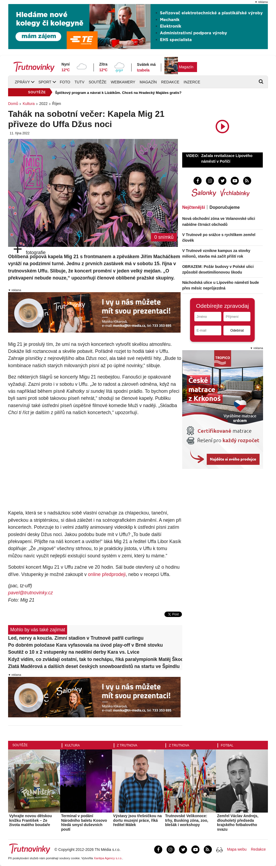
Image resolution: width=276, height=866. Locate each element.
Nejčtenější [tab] (193, 207)
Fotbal (227, 745)
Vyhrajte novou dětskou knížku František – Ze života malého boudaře (30, 820)
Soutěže (97, 82)
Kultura (28, 103)
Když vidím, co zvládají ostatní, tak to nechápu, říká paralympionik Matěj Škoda (95, 659)
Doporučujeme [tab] (224, 207)
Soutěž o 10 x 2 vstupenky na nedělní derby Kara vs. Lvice (73, 652)
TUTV (79, 82)
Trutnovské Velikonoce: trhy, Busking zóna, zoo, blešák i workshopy (186, 820)
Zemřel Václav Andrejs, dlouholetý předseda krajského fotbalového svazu (237, 822)
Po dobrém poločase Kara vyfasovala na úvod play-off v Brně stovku (85, 645)
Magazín (186, 67)
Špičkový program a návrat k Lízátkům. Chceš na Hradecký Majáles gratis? (118, 93)
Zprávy (22, 82)
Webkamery (123, 82)
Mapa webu (236, 849)
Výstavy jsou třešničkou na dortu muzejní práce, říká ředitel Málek (137, 820)
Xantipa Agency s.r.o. (108, 858)
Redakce (170, 82)
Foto (65, 82)
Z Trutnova (127, 745)
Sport (44, 82)
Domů (13, 103)
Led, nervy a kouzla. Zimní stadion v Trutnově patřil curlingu (76, 638)
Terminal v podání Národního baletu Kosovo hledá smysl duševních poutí (84, 822)
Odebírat (237, 330)
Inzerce (192, 82)
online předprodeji (107, 574)
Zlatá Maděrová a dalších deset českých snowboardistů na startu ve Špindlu (94, 666)
